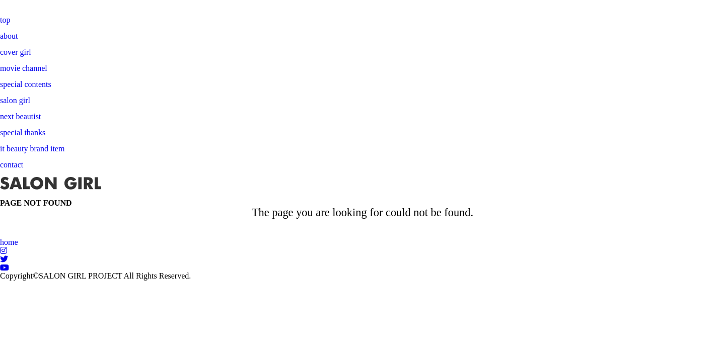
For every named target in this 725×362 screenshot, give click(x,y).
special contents (25, 84)
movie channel (23, 68)
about (9, 36)
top (5, 20)
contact (11, 164)
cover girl (15, 52)
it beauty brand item (32, 148)
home (9, 242)
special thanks (22, 132)
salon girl (15, 100)
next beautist (20, 116)
